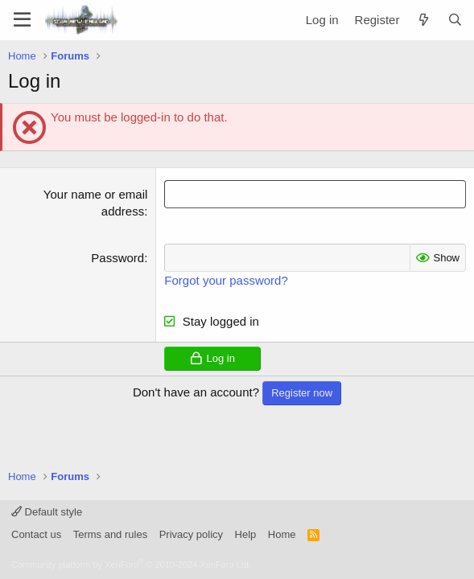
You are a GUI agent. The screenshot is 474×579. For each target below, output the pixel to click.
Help (246, 534)
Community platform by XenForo (131, 564)
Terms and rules (110, 534)
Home (282, 534)
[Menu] (22, 20)
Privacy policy (191, 534)
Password (117, 258)
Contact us (36, 534)
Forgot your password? (225, 280)
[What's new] (423, 20)
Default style (46, 512)
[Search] (455, 20)
